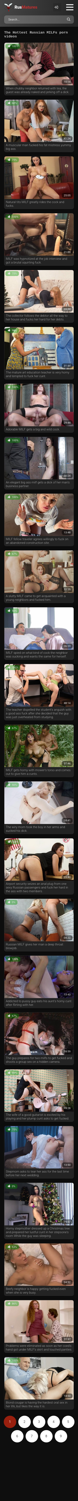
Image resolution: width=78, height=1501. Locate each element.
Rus (26, 7)
